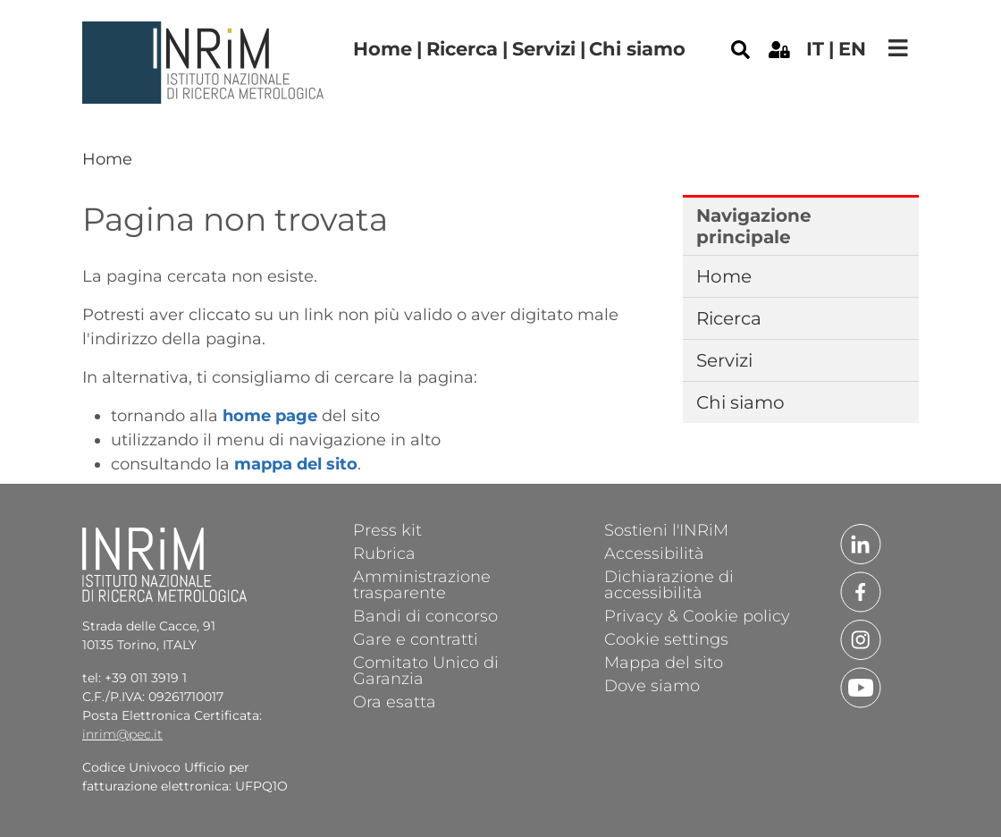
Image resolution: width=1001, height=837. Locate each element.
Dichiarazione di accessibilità (669, 584)
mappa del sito (296, 464)
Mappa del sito (663, 662)
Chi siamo (637, 49)
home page (270, 416)
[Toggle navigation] (898, 48)
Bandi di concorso (425, 615)
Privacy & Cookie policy (697, 615)
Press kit (387, 529)
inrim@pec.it (122, 734)
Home (382, 49)
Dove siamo (652, 685)
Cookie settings (666, 638)
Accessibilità (654, 553)
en (852, 48)
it (815, 48)
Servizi (544, 49)
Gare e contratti (415, 638)
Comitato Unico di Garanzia (426, 670)
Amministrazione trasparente (422, 584)
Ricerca (462, 49)
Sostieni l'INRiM (666, 529)
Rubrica (384, 553)
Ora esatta (394, 701)
